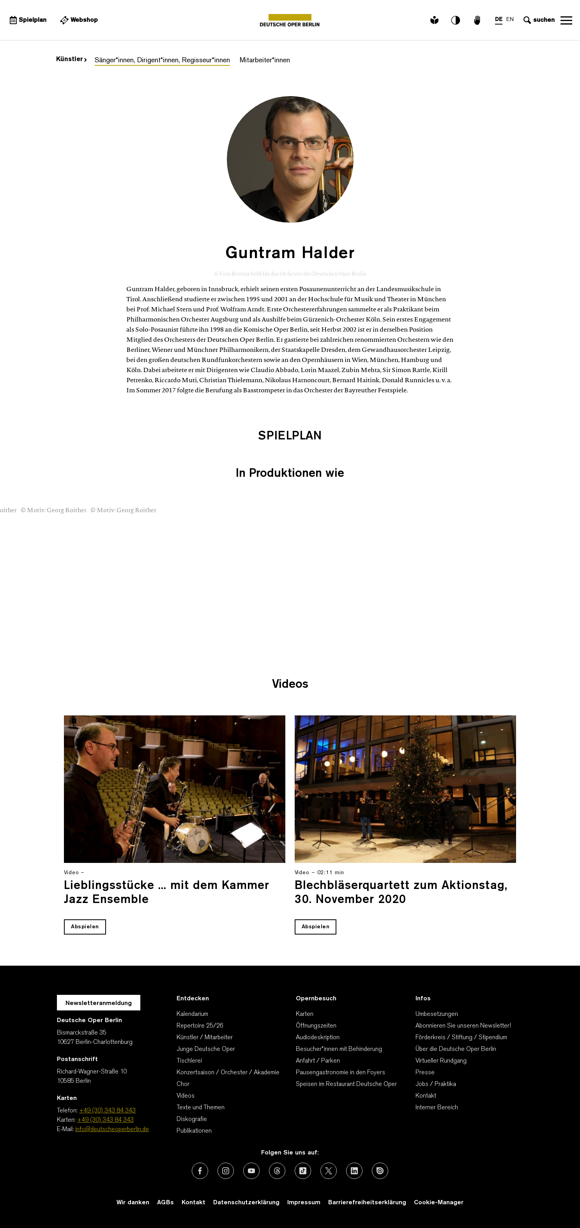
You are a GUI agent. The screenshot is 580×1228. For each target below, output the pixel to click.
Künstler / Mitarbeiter (205, 1038)
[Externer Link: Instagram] (225, 1171)
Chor (183, 1084)
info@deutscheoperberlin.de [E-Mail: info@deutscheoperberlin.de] (112, 1129)
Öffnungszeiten (316, 1026)
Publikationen (194, 1131)
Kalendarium (192, 1014)
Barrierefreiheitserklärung (367, 1203)
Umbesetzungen (437, 1014)
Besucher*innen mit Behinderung (339, 1049)
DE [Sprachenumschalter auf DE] (498, 20)
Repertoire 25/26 (200, 1026)
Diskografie (192, 1119)
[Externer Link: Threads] (277, 1171)
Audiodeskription (318, 1038)
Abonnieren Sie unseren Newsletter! (463, 1026)
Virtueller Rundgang (441, 1061)
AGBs (165, 1203)
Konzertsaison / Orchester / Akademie (228, 1073)
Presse (425, 1073)
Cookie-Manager (438, 1203)
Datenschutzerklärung (246, 1203)
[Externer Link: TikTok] (303, 1171)
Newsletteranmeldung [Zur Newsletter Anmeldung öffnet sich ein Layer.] (98, 1003)
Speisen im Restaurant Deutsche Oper (346, 1084)
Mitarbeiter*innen (265, 60)
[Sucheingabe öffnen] (538, 20)
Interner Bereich (437, 1108)
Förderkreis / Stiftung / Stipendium (461, 1038)
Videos (186, 1096)
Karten (304, 1014)
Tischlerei (189, 1061)
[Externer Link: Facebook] (200, 1171)
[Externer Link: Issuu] (380, 1171)
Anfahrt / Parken (318, 1061)
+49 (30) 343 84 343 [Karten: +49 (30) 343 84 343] (105, 1120)
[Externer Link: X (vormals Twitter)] (328, 1171)
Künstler (71, 59)
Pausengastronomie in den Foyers (340, 1073)
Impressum (303, 1203)
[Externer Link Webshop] (78, 20)
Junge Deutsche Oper (206, 1049)
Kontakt (426, 1096)
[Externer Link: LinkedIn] (354, 1171)
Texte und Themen (201, 1108)
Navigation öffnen (566, 20)
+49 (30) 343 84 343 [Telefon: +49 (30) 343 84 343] (107, 1111)
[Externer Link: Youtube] (251, 1171)
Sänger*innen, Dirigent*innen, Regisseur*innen (162, 60)
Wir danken (133, 1203)
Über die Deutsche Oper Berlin (456, 1049)
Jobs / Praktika (436, 1084)
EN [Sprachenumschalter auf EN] (510, 20)
